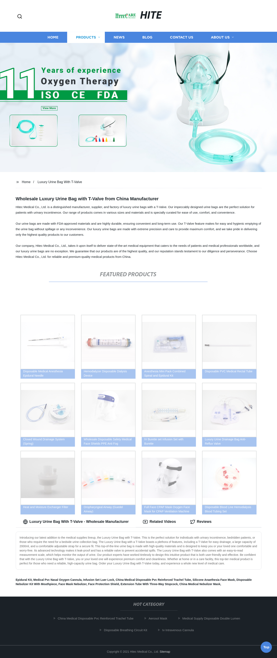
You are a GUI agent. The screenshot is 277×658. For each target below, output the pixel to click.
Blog (147, 37)
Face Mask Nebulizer (73, 584)
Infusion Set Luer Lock (98, 579)
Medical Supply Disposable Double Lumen (213, 618)
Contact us (181, 37)
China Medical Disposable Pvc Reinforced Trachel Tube (153, 579)
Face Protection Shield (103, 584)
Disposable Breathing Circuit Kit (127, 630)
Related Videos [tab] (159, 521)
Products (86, 37)
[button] (20, 17)
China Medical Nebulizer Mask (199, 584)
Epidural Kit (24, 579)
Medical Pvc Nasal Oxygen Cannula (57, 579)
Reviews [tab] (200, 521)
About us (220, 37)
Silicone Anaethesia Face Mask (214, 579)
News (119, 37)
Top (266, 647)
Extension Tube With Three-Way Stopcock (149, 584)
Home (52, 37)
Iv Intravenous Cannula (180, 630)
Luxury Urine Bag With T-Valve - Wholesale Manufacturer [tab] (76, 521)
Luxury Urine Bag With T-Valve (59, 182)
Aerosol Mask (160, 618)
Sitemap (165, 651)
